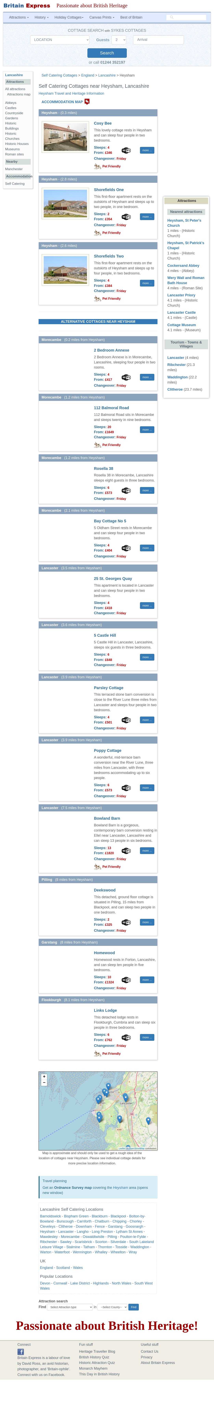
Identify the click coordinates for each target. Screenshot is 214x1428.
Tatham (89, 1247)
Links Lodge (105, 1010)
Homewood (104, 953)
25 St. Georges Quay (113, 578)
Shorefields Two (109, 256)
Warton (45, 1252)
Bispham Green (76, 1216)
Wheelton (118, 1252)
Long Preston (102, 1232)
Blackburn (99, 1216)
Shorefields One (109, 190)
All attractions (15, 89)
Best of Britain (131, 17)
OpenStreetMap (137, 1148)
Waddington (139, 1247)
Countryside (14, 113)
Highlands (101, 1283)
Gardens (11, 118)
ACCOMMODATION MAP (62, 102)
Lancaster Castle (181, 313)
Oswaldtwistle (93, 1237)
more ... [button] (147, 150)
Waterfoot (62, 1252)
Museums (12, 149)
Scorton (101, 1242)
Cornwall (60, 1283)
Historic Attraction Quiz (97, 1363)
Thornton (105, 1247)
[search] (186, 17)
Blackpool (118, 1216)
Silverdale (118, 1242)
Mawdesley (49, 1237)
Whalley (101, 1252)
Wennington (82, 1252)
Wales (78, 1268)
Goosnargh (134, 1226)
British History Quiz (94, 1357)
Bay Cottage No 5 (110, 521)
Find (42, 1307)
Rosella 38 (103, 468)
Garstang (115, 1226)
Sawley (65, 1242)
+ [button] (44, 1077)
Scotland (63, 1268)
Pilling (112, 1237)
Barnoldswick (50, 1216)
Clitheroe (65, 1226)
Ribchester (48, 1242)
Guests (103, 40)
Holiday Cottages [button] (69, 17)
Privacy (146, 1357)
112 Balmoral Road (111, 408)
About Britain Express (158, 1363)
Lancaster (66, 1232)
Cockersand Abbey (183, 266)
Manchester (14, 169)
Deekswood (105, 890)
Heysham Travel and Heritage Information (71, 93)
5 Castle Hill (105, 635)
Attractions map (19, 94)
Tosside (121, 1247)
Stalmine (73, 1247)
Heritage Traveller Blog (97, 1351)
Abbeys (10, 103)
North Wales (121, 1283)
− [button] (44, 1083)
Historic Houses (17, 144)
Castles (10, 108)
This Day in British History (99, 1374)
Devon (45, 1283)
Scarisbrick (83, 1242)
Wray (133, 1252)
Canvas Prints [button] (101, 17)
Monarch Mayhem (93, 1368)
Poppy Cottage (107, 750)
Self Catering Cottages (59, 75)
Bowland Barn (107, 818)
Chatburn (102, 1221)
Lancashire (107, 75)
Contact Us (149, 1351)
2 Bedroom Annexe (111, 350)
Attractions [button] (19, 17)
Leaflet (122, 1148)
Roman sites (14, 154)
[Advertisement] (18, 252)
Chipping (119, 1221)
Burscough (65, 1221)
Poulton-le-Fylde (133, 1237)
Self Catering (15, 184)
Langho (83, 1232)
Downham (84, 1226)
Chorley (136, 1221)
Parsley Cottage (108, 688)
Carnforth (84, 1221)
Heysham (120, 1188)
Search (107, 52)
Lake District (80, 1283)
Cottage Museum (181, 325)
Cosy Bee (103, 123)
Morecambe (70, 1237)
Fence (100, 1226)
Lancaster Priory (181, 295)
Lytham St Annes (129, 1232)
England (87, 75)
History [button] (42, 17)
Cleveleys (47, 1226)
